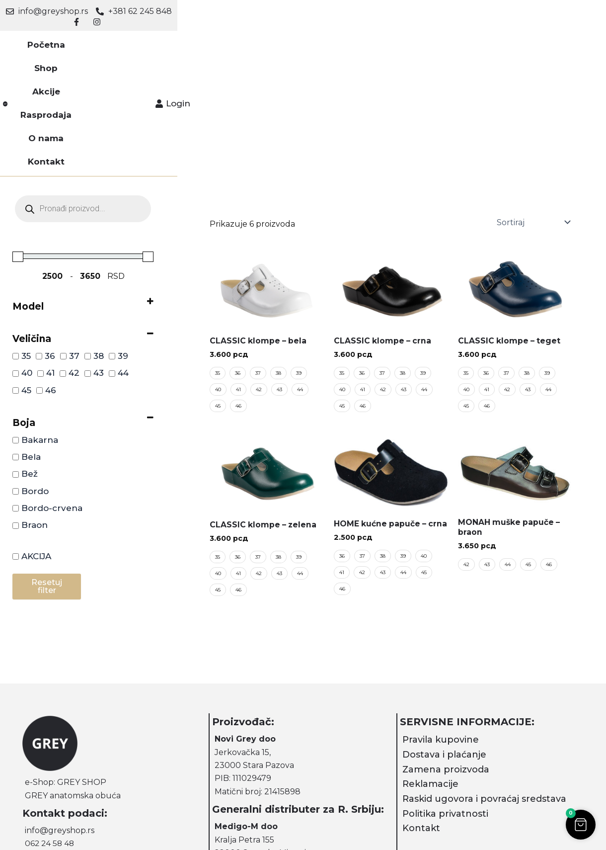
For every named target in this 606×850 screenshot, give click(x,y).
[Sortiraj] (532, 103)
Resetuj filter (46, 467)
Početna (137, 40)
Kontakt (386, 40)
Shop (182, 40)
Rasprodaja (277, 40)
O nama (335, 40)
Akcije (223, 40)
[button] (579, 823)
